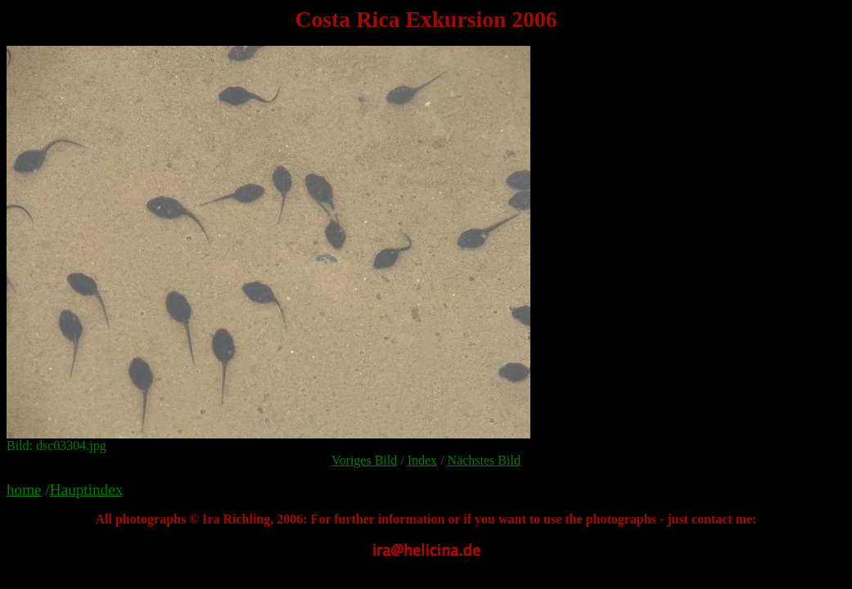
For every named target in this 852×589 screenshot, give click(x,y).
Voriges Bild (364, 460)
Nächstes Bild (484, 460)
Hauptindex (87, 489)
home (24, 489)
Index (422, 460)
